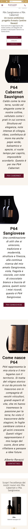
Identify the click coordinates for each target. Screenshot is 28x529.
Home (19, 8)
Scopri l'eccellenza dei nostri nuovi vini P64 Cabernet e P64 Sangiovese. (14, 486)
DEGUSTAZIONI (14, 37)
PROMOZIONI (14, 44)
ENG (26, 1)
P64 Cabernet (14, 176)
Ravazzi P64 (24, 8)
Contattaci (14, 464)
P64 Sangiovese (14, 305)
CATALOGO (14, 40)
